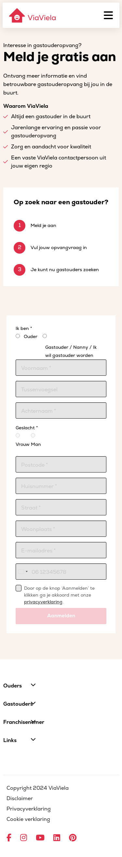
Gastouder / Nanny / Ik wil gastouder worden (71, 351)
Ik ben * (24, 328)
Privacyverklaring (29, 809)
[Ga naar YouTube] (40, 838)
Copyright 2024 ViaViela (38, 788)
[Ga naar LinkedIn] (56, 838)
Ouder (30, 336)
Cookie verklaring (28, 819)
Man (35, 440)
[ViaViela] (33, 15)
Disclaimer (20, 798)
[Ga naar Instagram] (23, 838)
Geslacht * (27, 428)
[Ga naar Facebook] (9, 838)
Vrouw (20, 440)
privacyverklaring (43, 602)
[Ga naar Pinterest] (72, 838)
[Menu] (108, 15)
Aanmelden (61, 616)
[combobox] (23, 571)
